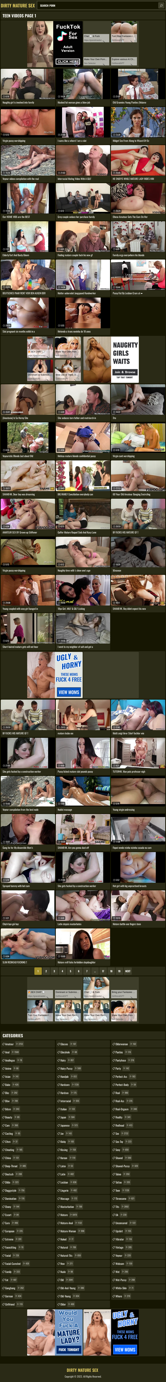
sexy (122, 1149)
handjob (69, 1076)
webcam (124, 1263)
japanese (69, 1125)
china (12, 1158)
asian (12, 1076)
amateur (14, 1044)
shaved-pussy (127, 1166)
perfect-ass (126, 1076)
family (13, 1271)
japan (67, 1117)
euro (12, 1223)
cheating (14, 1149)
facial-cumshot (17, 1263)
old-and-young (72, 1288)
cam (12, 1125)
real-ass (124, 1101)
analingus (14, 1060)
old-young (70, 1296)
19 (119, 971)
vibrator (124, 1239)
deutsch (14, 1174)
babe (12, 1084)
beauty (12, 1117)
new (67, 1263)
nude (67, 1271)
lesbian (68, 1182)
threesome (125, 1198)
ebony (12, 1206)
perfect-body (126, 1084)
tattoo (123, 1182)
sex (122, 1133)
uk (121, 1214)
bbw (12, 1101)
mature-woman (72, 1231)
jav (66, 1133)
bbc (11, 1093)
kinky (67, 1141)
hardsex (68, 1093)
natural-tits (71, 1255)
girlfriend (14, 1304)
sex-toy (124, 1141)
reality (123, 1117)
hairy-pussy (71, 1068)
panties (124, 1052)
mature (69, 1214)
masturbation (71, 1206)
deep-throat (16, 1166)
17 (103, 971)
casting (13, 1133)
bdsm (12, 1109)
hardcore (69, 1084)
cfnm (11, 1141)
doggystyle (15, 1190)
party (123, 1068)
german (13, 1296)
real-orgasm (127, 1109)
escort (12, 1214)
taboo (123, 1174)
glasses (68, 1044)
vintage (124, 1247)
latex (67, 1166)
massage (69, 1198)
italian (68, 1109)
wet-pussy (126, 1280)
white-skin (125, 1288)
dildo (12, 1182)
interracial (70, 1101)
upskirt (124, 1231)
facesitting (14, 1247)
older (67, 1304)
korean (68, 1158)
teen (123, 1190)
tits (123, 1206)
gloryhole (69, 1052)
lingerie (69, 1190)
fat (11, 1280)
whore (123, 1296)
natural (68, 1247)
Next (127, 971)
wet (122, 1271)
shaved (124, 1158)
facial (12, 1255)
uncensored (126, 1223)
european (14, 1231)
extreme (13, 1239)
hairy (67, 1060)
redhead (124, 1125)
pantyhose (125, 1060)
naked (67, 1239)
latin (67, 1174)
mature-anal (71, 1223)
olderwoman (126, 1044)
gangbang (15, 1288)
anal (12, 1052)
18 (111, 971)
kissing (68, 1149)
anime (12, 1068)
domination (15, 1198)
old (67, 1280)
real (122, 1093)
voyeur (124, 1255)
